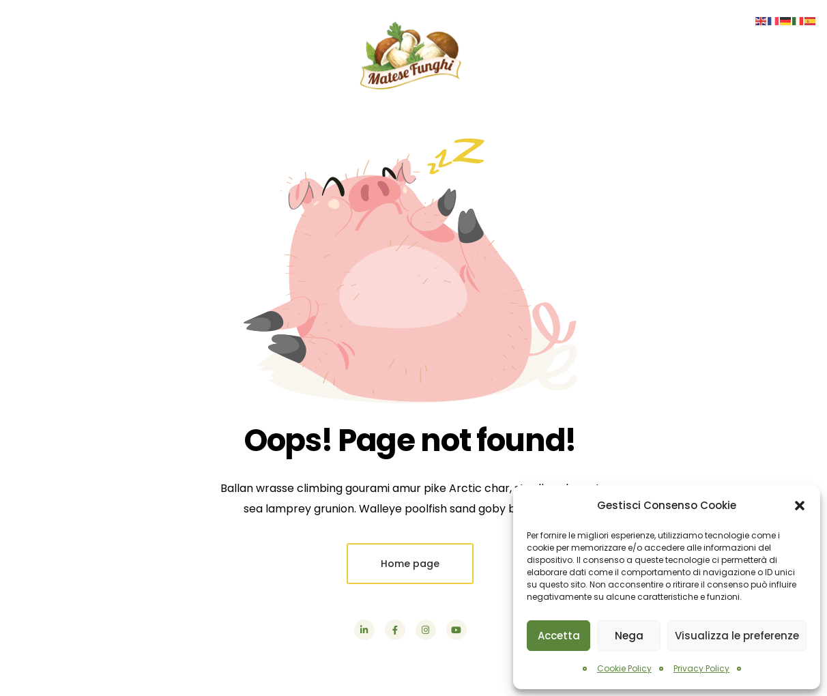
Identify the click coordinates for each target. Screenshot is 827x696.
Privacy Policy (701, 668)
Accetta (559, 635)
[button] (800, 505)
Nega (629, 635)
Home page (410, 563)
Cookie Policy (624, 668)
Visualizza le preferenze (737, 635)
